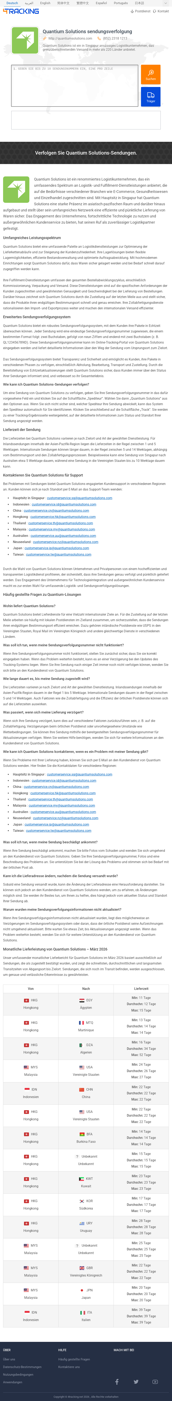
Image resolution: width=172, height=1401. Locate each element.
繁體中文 (83, 3)
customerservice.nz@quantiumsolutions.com (65, 542)
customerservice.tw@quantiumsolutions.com (58, 554)
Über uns (9, 1359)
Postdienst (140, 11)
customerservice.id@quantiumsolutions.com (64, 504)
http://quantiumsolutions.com (70, 38)
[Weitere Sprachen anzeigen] (166, 3)
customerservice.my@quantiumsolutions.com (62, 529)
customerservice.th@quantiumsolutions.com (60, 523)
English (45, 3)
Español (101, 3)
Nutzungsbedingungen (18, 1374)
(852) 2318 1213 (115, 38)
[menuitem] (12, 3)
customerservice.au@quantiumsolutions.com (63, 536)
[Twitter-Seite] (136, 1382)
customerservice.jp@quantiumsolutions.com (57, 548)
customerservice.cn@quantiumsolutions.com (56, 511)
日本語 (139, 3)
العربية (29, 3)
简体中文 (63, 3)
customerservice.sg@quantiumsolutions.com (79, 498)
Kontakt (161, 11)
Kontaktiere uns (69, 1367)
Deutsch (12, 3)
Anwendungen (12, 1382)
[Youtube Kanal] (155, 1382)
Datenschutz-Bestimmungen (22, 1367)
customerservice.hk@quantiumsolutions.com (63, 517)
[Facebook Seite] (117, 1382)
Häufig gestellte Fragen (74, 1359)
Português (121, 3)
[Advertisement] (86, 120)
